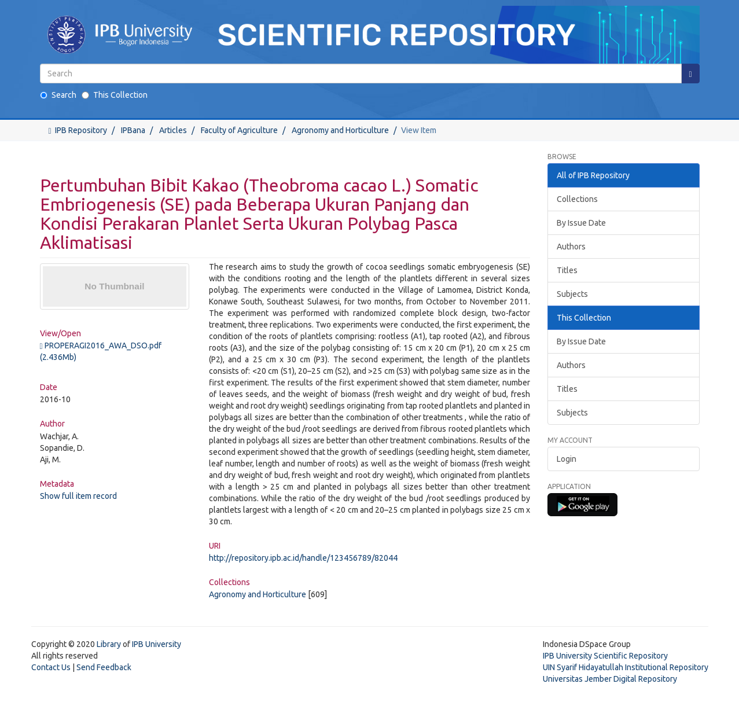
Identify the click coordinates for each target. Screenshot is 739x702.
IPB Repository (81, 130)
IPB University (156, 644)
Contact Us (51, 667)
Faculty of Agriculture (239, 130)
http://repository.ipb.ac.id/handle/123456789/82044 (303, 558)
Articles (173, 130)
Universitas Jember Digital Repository (610, 678)
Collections (577, 199)
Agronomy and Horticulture (340, 130)
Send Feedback (103, 667)
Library (109, 644)
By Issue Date (581, 222)
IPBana (133, 130)
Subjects (572, 294)
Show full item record (78, 496)
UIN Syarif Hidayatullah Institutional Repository (625, 667)
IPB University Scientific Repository (605, 655)
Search (58, 95)
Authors (571, 246)
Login (566, 459)
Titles (567, 270)
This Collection (115, 95)
